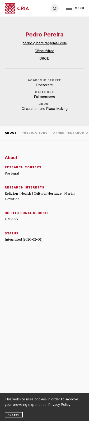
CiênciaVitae (44, 51)
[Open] (75, 8)
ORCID (44, 58)
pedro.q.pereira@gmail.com (45, 43)
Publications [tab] (35, 132)
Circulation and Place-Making (45, 109)
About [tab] (11, 132)
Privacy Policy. (59, 405)
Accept (14, 414)
